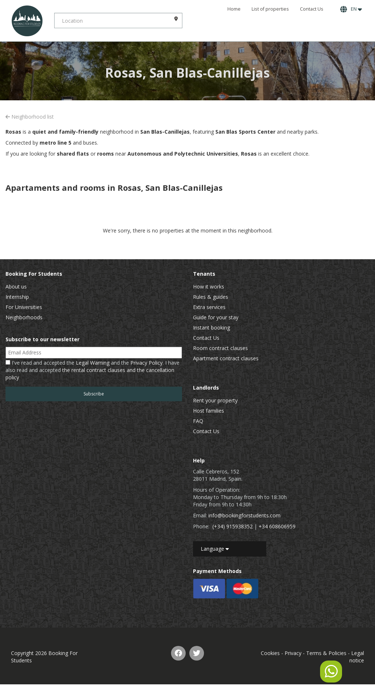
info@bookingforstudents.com (244, 515)
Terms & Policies (326, 653)
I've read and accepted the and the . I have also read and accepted (92, 370)
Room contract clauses (220, 348)
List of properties (270, 9)
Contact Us (311, 9)
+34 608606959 (277, 526)
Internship (17, 296)
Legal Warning (92, 362)
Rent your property (215, 400)
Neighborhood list (29, 116)
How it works (208, 286)
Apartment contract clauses (226, 358)
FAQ (198, 420)
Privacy (293, 653)
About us (16, 286)
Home (234, 9)
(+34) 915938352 (232, 526)
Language (215, 548)
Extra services (209, 307)
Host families (208, 410)
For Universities (23, 307)
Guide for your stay (215, 317)
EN (351, 9)
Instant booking (211, 327)
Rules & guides (210, 296)
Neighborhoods (23, 317)
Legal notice (356, 657)
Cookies (270, 653)
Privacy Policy (146, 362)
